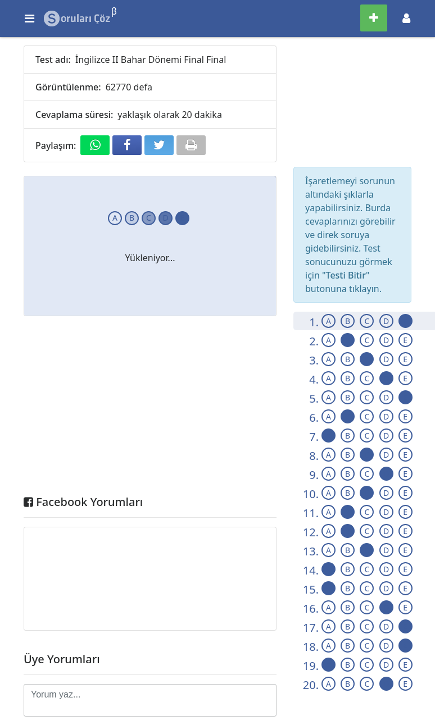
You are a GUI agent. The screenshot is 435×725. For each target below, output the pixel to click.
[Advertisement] (150, 408)
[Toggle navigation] (406, 18)
